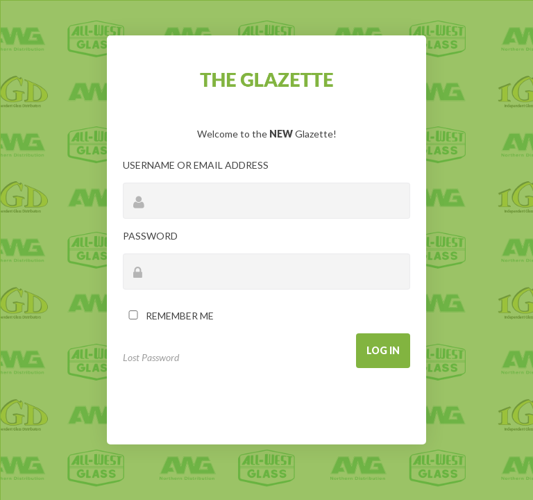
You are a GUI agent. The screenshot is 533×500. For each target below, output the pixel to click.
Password (150, 236)
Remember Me (168, 316)
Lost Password (151, 357)
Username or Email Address (196, 165)
